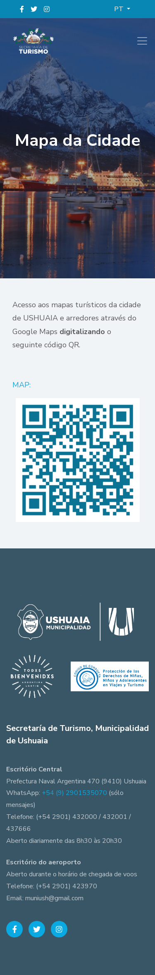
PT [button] (119, 9)
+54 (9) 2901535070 (74, 792)
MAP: (22, 385)
